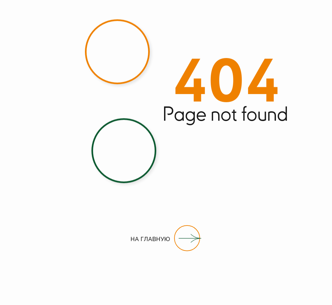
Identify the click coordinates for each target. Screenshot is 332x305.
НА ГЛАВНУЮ (150, 239)
